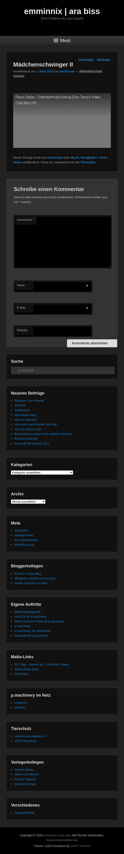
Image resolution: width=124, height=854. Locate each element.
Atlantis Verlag (23, 769)
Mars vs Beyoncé (25, 419)
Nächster (105, 60)
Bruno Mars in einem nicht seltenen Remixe (42, 434)
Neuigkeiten (89, 157)
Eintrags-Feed (23, 535)
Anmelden (21, 530)
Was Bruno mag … (26, 415)
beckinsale (67, 71)
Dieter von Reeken (26, 774)
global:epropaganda (27, 611)
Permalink (88, 162)
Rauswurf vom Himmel (29, 400)
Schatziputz (22, 410)
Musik (75, 157)
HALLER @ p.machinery (30, 616)
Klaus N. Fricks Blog (27, 573)
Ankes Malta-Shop (26, 669)
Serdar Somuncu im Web (30, 583)
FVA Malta (21, 674)
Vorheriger (84, 60)
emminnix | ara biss (62, 11)
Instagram (20, 702)
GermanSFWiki (24, 812)
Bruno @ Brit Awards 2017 (31, 443)
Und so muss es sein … (29, 429)
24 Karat (19, 405)
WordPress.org (24, 544)
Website (22, 330)
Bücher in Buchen (26, 438)
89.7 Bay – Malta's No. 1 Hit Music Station (41, 664)
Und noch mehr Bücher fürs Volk (35, 424)
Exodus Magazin (25, 779)
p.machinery (22, 626)
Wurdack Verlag (24, 784)
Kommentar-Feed (25, 540)
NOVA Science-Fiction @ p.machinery (39, 621)
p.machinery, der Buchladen (32, 631)
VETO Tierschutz (25, 741)
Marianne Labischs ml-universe (34, 578)
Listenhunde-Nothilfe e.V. (30, 736)
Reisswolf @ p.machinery (31, 635)
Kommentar (25, 219)
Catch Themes (80, 846)
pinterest (20, 707)
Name (21, 285)
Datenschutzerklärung (62, 840)
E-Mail (21, 307)
